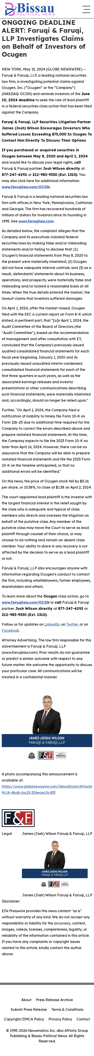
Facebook (10, 630)
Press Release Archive (54, 1000)
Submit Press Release (29, 1009)
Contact (83, 1019)
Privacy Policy (60, 1019)
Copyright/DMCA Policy (24, 1019)
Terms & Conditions (67, 1009)
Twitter (72, 624)
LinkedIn (51, 624)
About (26, 1000)
